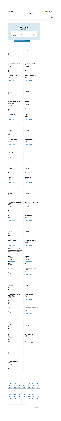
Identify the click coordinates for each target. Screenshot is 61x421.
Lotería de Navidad (12, 18)
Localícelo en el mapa (12, 54)
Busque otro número (36, 407)
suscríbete (46, 11)
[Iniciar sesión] (50, 11)
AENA (50, 18)
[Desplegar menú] (8, 13)
